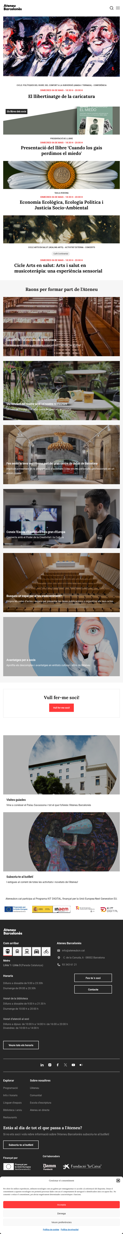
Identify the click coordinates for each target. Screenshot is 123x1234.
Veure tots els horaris (21, 1045)
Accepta (61, 1204)
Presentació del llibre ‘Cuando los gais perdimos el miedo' (61, 150)
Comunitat (36, 1095)
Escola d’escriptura (40, 1102)
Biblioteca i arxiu (12, 1110)
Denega (61, 1213)
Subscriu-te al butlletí (21, 1144)
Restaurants (10, 1117)
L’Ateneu (34, 1088)
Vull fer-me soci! (61, 707)
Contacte (93, 989)
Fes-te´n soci (93, 978)
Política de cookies (51, 1230)
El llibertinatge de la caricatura (61, 96)
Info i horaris (10, 1095)
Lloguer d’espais (12, 1102)
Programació (10, 1088)
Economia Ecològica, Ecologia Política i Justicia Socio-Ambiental (61, 205)
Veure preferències (61, 1222)
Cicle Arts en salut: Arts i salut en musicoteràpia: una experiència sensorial (58, 268)
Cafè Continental (60, 254)
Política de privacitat (69, 1230)
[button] (118, 1180)
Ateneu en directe (39, 1110)
